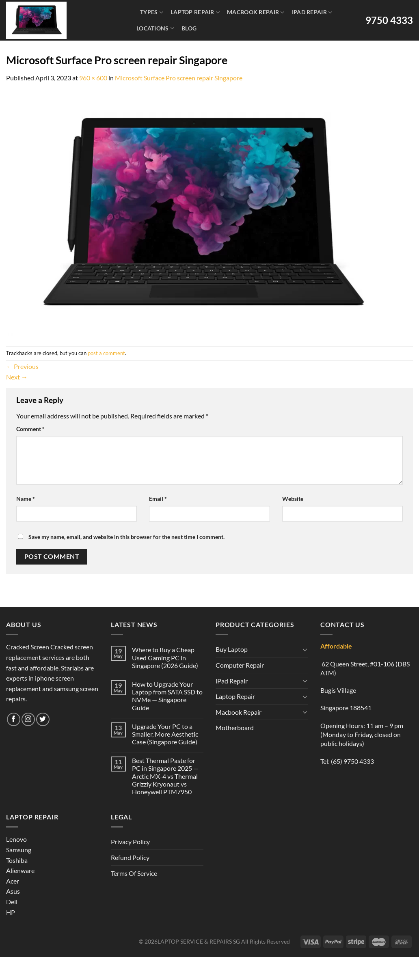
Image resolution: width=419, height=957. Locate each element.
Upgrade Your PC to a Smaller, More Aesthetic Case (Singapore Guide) (165, 734)
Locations (155, 28)
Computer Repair (240, 665)
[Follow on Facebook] (13, 719)
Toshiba (17, 860)
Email (158, 498)
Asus (13, 891)
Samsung (18, 850)
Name (25, 498)
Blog (189, 28)
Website (292, 498)
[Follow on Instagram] (28, 719)
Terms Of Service (134, 873)
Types (151, 12)
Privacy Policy (130, 841)
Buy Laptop (232, 649)
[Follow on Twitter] (43, 719)
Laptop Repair (195, 12)
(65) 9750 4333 (352, 761)
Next (17, 377)
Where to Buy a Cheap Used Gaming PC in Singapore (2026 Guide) (165, 657)
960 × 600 (93, 78)
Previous (22, 366)
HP (10, 912)
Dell (11, 901)
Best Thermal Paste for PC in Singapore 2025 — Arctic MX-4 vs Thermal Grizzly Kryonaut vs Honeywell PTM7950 (165, 776)
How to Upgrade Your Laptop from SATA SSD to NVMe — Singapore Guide (167, 695)
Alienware (20, 870)
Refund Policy (130, 857)
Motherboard (235, 727)
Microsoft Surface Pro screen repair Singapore (178, 78)
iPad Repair (312, 12)
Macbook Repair (256, 12)
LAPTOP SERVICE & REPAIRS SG (199, 941)
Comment (30, 428)
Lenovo (16, 839)
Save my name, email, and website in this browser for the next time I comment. (126, 536)
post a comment (106, 353)
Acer (12, 881)
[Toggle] (305, 649)
